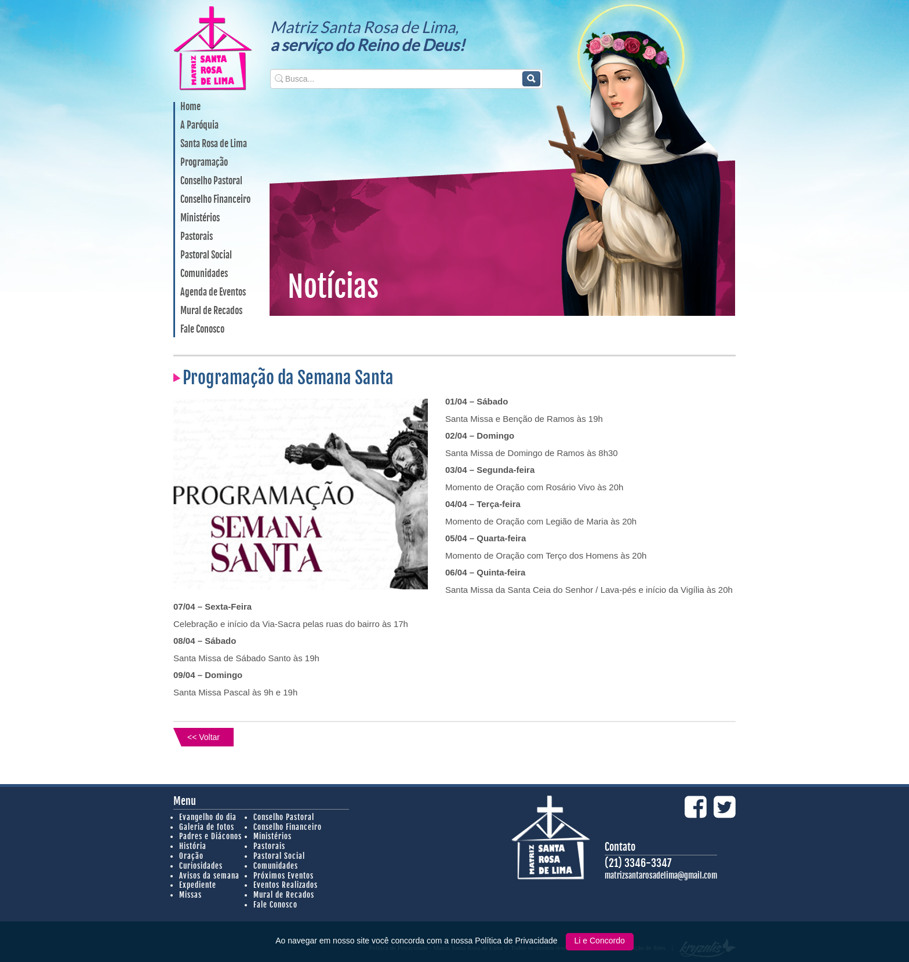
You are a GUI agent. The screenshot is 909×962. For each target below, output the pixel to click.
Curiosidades (201, 865)
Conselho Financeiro (215, 200)
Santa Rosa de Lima (213, 144)
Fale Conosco (202, 330)
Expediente (197, 885)
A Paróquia (199, 126)
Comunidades (204, 274)
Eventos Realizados (285, 885)
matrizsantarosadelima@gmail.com (661, 875)
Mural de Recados (211, 311)
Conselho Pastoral (211, 181)
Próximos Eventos (283, 875)
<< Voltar (203, 737)
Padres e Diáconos (210, 836)
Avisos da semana (209, 875)
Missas (190, 894)
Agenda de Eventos (213, 292)
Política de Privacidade (517, 940)
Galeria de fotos (206, 827)
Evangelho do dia (208, 817)
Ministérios (200, 218)
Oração (191, 856)
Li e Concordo (600, 940)
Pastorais (196, 237)
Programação (204, 163)
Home (190, 107)
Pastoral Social (206, 255)
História (192, 846)
